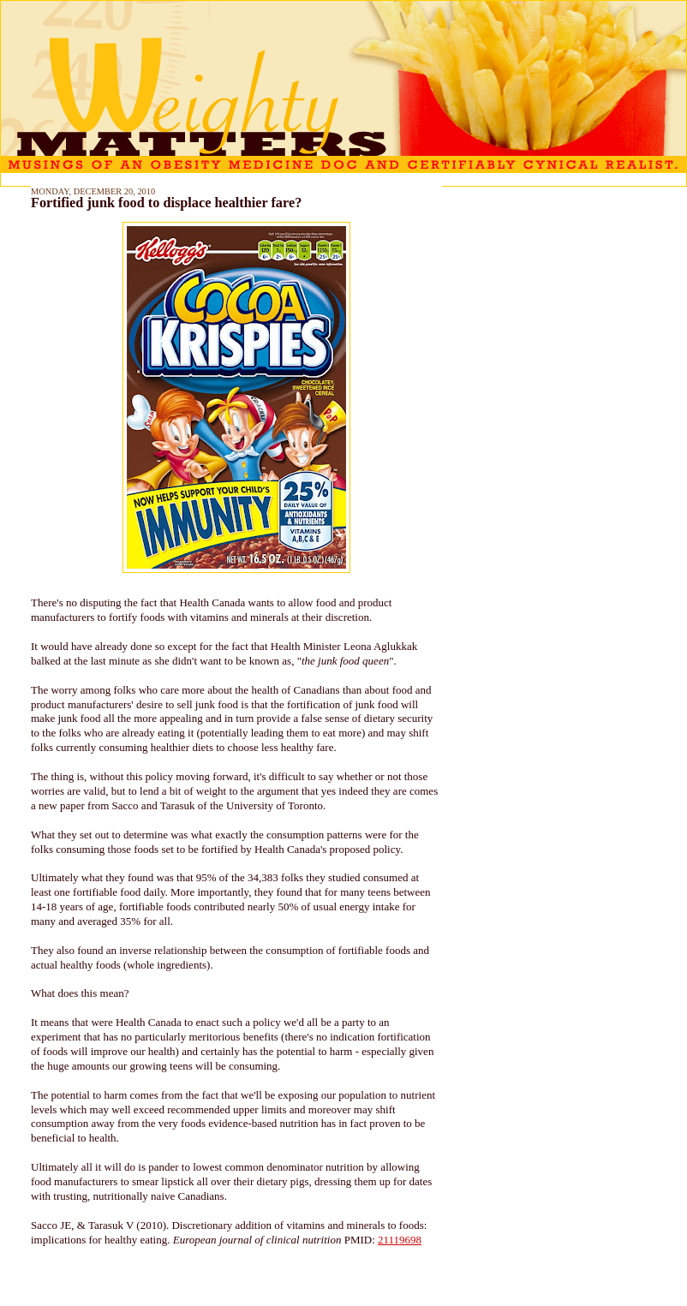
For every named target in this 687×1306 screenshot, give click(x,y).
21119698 (399, 1239)
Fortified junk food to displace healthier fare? (166, 203)
